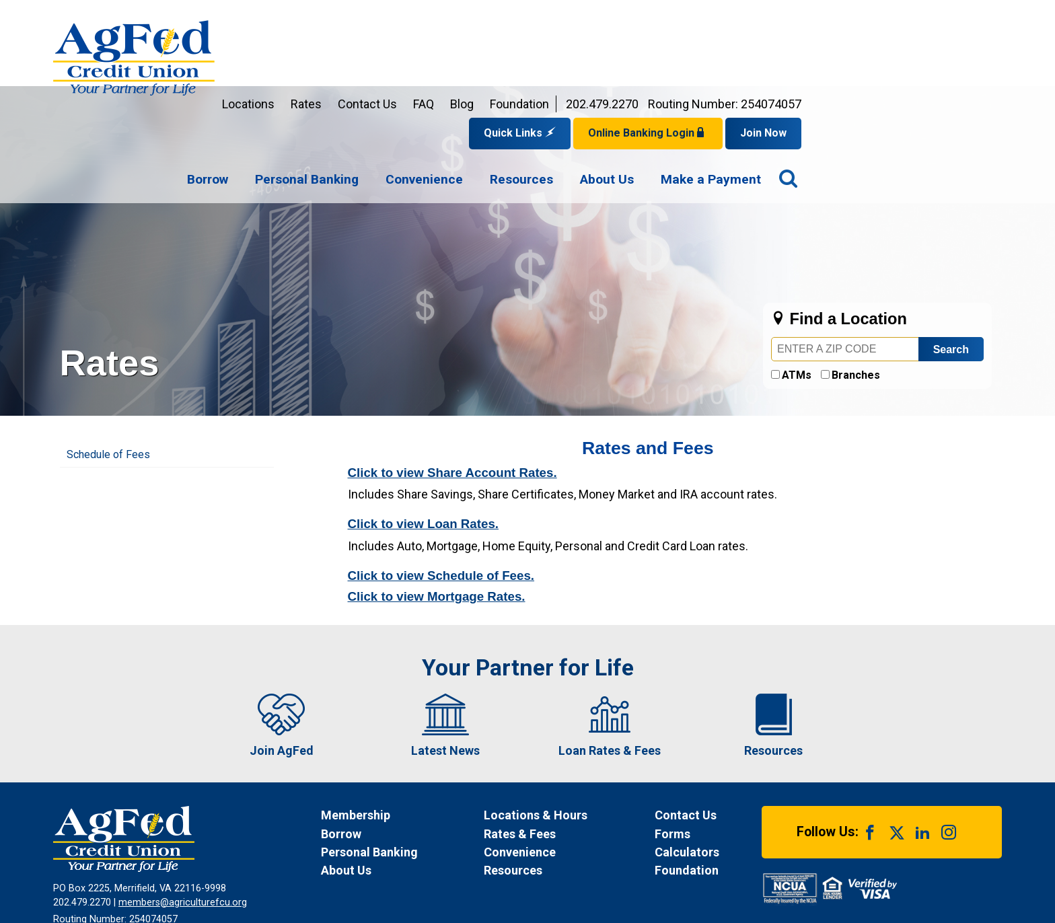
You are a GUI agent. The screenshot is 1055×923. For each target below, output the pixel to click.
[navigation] (674, 92)
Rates (506, 16)
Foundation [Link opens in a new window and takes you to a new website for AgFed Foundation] (720, 16)
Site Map (524, 865)
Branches (856, 287)
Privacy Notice (265, 865)
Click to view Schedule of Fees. (441, 488)
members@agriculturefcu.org (182, 815)
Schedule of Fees (108, 367)
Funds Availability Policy (367, 865)
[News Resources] (556, 783)
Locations (449, 16)
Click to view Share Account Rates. (452, 385)
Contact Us (567, 16)
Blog (662, 16)
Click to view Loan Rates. (423, 436)
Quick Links (720, 45)
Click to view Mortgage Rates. (436, 509)
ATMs (796, 287)
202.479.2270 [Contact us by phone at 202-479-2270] (802, 16)
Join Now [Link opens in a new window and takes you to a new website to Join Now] (964, 45)
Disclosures (461, 865)
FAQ (624, 16)
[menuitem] (408, 92)
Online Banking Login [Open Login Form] (848, 45)
